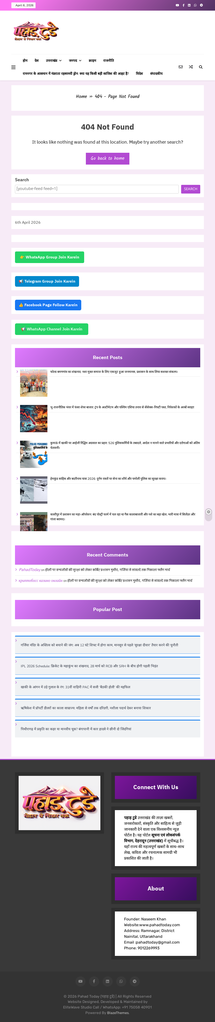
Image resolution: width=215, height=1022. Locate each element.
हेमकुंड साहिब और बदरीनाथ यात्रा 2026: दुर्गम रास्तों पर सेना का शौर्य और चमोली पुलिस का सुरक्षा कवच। (108, 479)
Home (81, 96)
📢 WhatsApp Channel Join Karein (51, 329)
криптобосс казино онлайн (41, 581)
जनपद (73, 60)
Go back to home (108, 158)
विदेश (139, 73)
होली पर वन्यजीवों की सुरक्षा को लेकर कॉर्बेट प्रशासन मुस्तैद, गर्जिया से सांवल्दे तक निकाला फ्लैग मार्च (107, 570)
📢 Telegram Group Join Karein (47, 281)
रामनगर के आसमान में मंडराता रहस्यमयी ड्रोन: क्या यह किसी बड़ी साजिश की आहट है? (76, 73)
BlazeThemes (118, 1013)
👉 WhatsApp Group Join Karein (49, 257)
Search (22, 180)
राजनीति (108, 60)
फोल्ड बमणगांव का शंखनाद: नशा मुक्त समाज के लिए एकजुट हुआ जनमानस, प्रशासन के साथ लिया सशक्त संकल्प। (114, 372)
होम (25, 60)
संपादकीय (156, 73)
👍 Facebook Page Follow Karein (48, 305)
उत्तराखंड (51, 60)
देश (37, 60)
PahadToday (29, 570)
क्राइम (92, 60)
